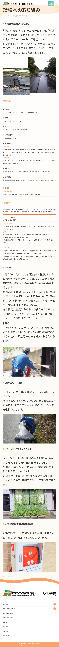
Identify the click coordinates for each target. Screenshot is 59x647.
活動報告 (5, 622)
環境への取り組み (8, 618)
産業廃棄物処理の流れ (9, 613)
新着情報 (5, 627)
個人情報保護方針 (23, 643)
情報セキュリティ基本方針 (34, 643)
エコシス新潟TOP (5, 576)
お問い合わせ (7, 636)
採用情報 (5, 631)
